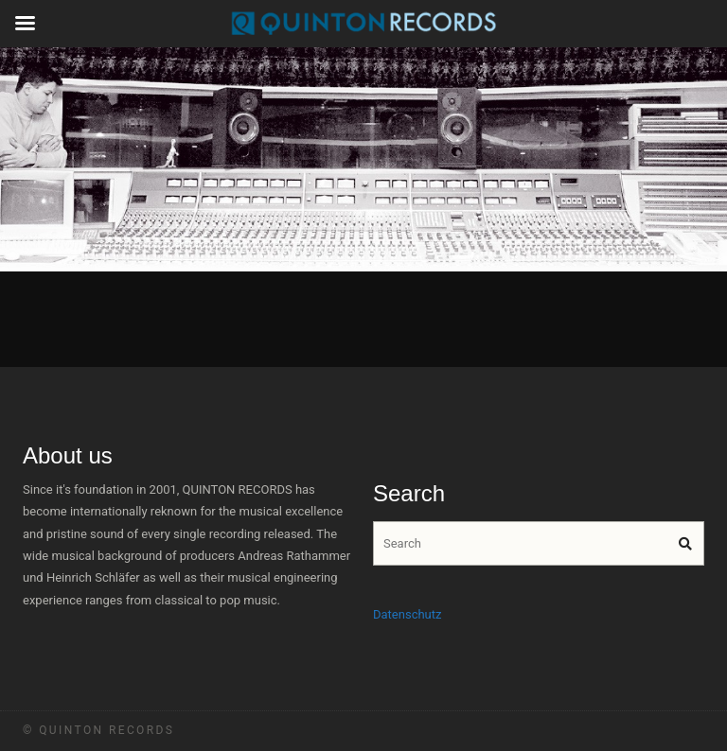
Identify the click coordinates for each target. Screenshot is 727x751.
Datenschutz (407, 614)
